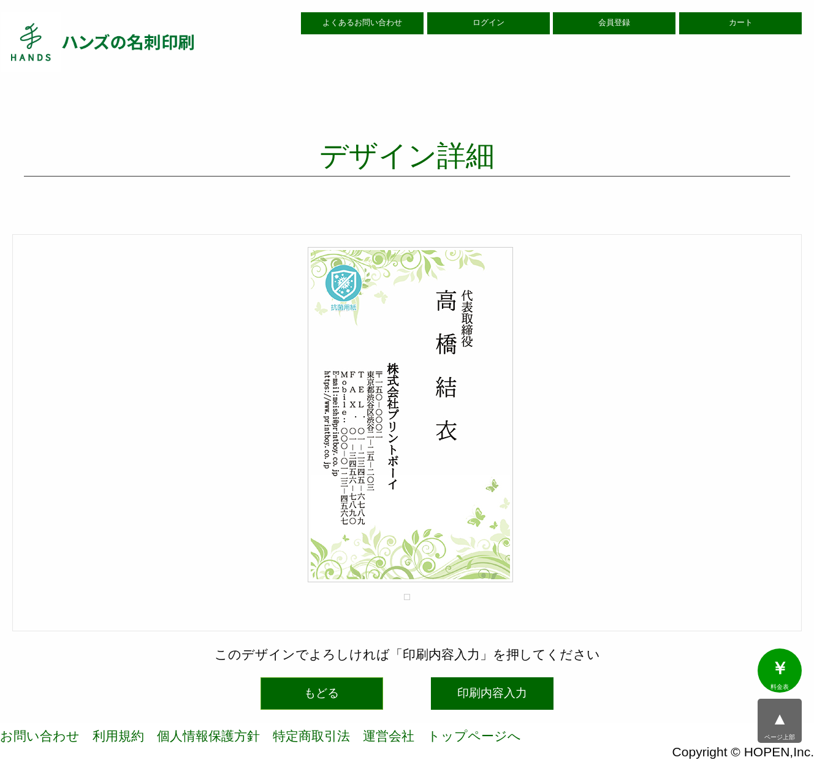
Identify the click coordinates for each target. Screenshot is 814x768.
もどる (321, 692)
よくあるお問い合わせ (362, 22)
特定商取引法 (311, 735)
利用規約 (118, 735)
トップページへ (474, 735)
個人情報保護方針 (208, 735)
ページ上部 (779, 725)
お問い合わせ (40, 735)
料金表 (779, 675)
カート (741, 22)
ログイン (488, 22)
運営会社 (388, 735)
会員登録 (614, 22)
